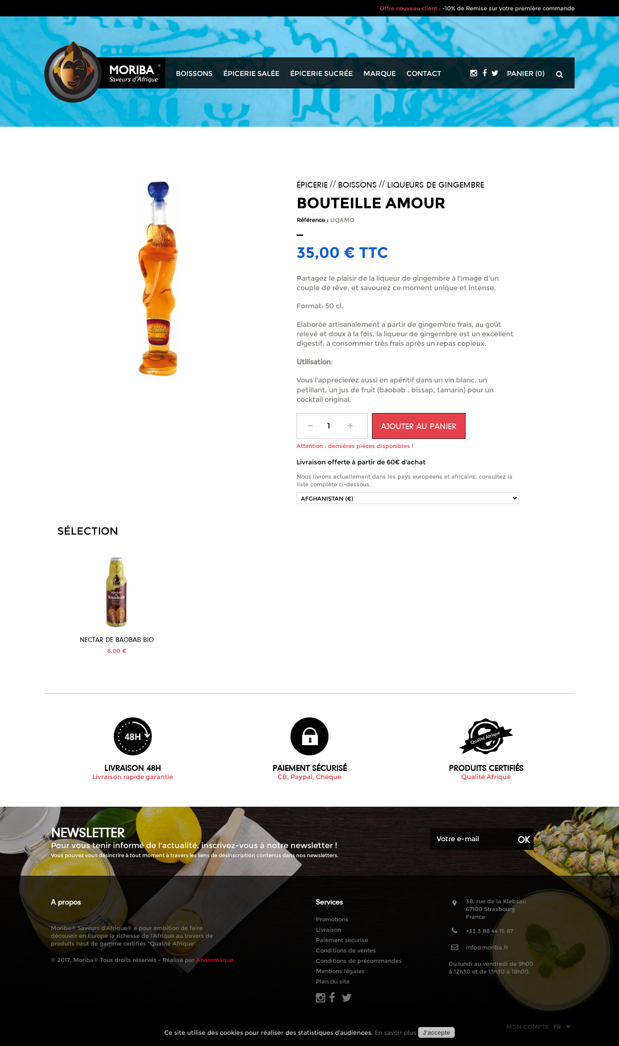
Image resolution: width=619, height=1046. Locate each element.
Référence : (312, 219)
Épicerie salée (251, 73)
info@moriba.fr (487, 947)
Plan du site (333, 981)
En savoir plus (395, 1033)
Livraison (328, 929)
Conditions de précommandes (359, 960)
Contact (423, 73)
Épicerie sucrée (321, 73)
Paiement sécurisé (342, 939)
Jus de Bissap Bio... (116, 640)
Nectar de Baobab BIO (201, 640)
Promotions (332, 919)
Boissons (194, 73)
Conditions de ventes (346, 950)
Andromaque (214, 959)
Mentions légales (340, 971)
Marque (379, 73)
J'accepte (436, 1032)
